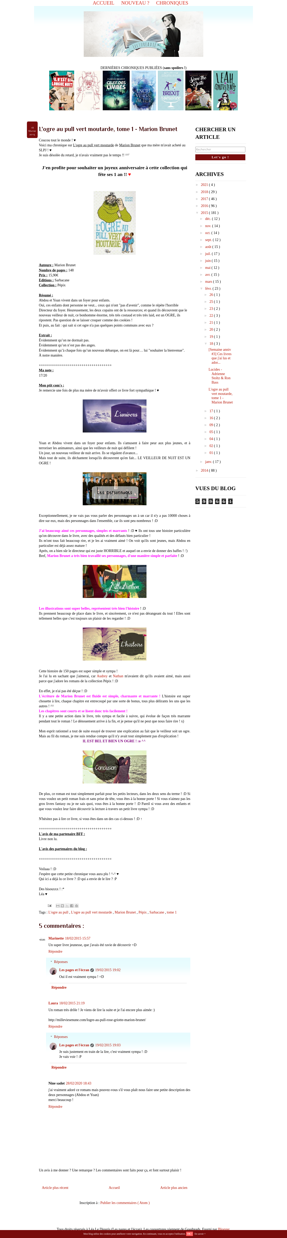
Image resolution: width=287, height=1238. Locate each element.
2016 (205, 206)
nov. (208, 226)
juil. (208, 254)
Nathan (118, 676)
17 (211, 411)
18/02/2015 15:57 (77, 938)
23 (211, 309)
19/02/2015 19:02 (108, 970)
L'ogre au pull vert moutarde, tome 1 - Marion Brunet (221, 395)
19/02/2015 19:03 (108, 1045)
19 (211, 337)
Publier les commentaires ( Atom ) (125, 1203)
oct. (208, 233)
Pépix (143, 912)
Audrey (102, 676)
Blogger (223, 1229)
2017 (205, 199)
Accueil (114, 1188)
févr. (208, 289)
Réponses (61, 962)
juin (208, 261)
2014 (205, 470)
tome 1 (172, 912)
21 (211, 323)
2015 (205, 213)
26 (211, 295)
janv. (209, 462)
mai (208, 268)
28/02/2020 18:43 (78, 1083)
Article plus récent (55, 1188)
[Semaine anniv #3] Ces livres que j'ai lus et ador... (220, 356)
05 (211, 432)
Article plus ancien (173, 1188)
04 (211, 439)
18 (211, 344)
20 (211, 329)
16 (211, 418)
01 (211, 453)
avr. (208, 275)
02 (211, 446)
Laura (53, 1003)
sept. (209, 240)
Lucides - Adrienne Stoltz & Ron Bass (220, 375)
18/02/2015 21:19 (72, 1003)
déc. (208, 219)
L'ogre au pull (58, 912)
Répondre (55, 951)
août (208, 247)
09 (211, 425)
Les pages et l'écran (74, 970)
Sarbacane (157, 912)
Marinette (56, 938)
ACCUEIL (103, 3)
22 (211, 316)
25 (211, 302)
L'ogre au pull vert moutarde (92, 912)
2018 (205, 192)
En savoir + (200, 1233)
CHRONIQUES (172, 3)
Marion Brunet (126, 912)
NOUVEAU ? (135, 3)
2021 (205, 185)
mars (209, 282)
